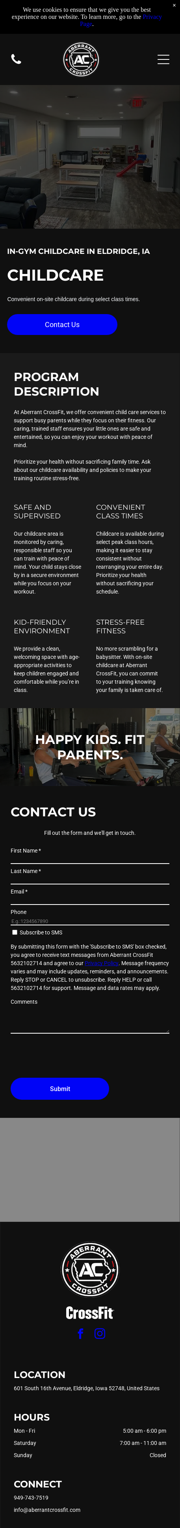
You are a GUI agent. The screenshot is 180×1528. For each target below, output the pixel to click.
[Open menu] (163, 59)
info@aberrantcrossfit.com (47, 1510)
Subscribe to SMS (41, 932)
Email (19, 891)
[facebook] (80, 1335)
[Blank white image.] (16, 64)
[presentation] (70, 1054)
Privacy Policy (102, 963)
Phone (18, 912)
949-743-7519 (31, 1498)
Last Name (26, 871)
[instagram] (99, 1335)
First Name (26, 850)
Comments (24, 1002)
